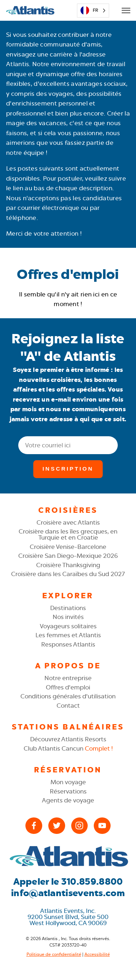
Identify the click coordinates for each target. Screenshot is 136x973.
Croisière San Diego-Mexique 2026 (68, 555)
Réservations (68, 791)
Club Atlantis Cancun (68, 748)
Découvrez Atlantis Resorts (68, 739)
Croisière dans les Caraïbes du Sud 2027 (68, 574)
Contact (68, 705)
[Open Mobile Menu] (125, 10)
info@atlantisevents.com (68, 893)
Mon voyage (68, 782)
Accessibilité (97, 954)
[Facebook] (33, 825)
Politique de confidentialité (53, 954)
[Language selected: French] (93, 11)
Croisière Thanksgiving (68, 565)
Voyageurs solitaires (68, 626)
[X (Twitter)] (56, 825)
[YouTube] (102, 825)
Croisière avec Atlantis (68, 522)
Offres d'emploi (68, 687)
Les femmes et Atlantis (68, 635)
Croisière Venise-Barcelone (68, 546)
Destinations (68, 607)
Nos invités (68, 616)
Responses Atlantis (68, 644)
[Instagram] (79, 825)
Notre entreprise (68, 678)
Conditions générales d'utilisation (68, 696)
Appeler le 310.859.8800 (68, 882)
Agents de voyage (68, 800)
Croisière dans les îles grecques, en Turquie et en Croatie (68, 534)
